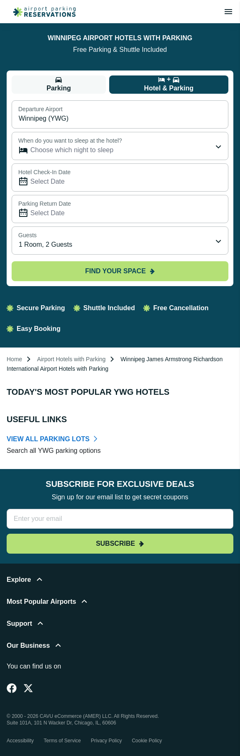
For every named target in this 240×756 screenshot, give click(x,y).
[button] (120, 585)
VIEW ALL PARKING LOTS (48, 438)
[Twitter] (28, 688)
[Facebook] (11, 688)
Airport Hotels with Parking (71, 359)
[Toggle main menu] (228, 11)
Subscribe (120, 543)
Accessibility (20, 741)
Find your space (120, 271)
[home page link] (41, 11)
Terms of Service (62, 741)
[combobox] (120, 240)
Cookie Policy (147, 741)
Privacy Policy (106, 741)
